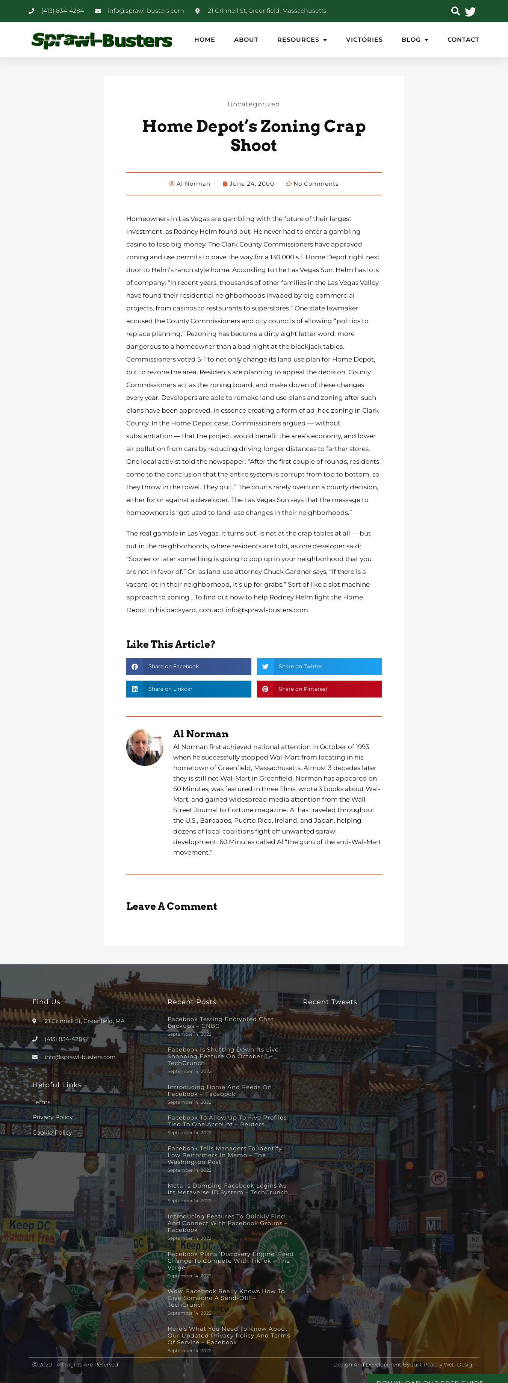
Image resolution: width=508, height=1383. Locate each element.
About (246, 39)
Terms (41, 1101)
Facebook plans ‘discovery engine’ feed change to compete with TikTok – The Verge (231, 1260)
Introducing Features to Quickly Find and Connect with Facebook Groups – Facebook (228, 1222)
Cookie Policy (52, 1132)
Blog (415, 40)
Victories (364, 39)
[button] (455, 11)
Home (204, 39)
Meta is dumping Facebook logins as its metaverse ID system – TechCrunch (228, 1188)
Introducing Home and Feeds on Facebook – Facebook (220, 1090)
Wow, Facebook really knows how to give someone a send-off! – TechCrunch (226, 1297)
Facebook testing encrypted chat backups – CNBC (221, 1022)
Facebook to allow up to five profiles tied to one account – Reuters (227, 1120)
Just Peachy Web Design (443, 1364)
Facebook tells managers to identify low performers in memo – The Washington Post (225, 1154)
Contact (463, 39)
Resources (302, 40)
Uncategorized (254, 103)
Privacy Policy (52, 1116)
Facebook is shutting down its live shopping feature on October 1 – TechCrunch (223, 1056)
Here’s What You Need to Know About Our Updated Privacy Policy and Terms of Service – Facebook (229, 1335)
